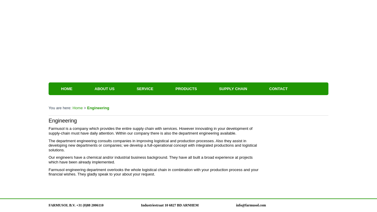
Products (186, 89)
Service (145, 89)
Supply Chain (233, 89)
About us (105, 89)
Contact (278, 89)
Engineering (98, 108)
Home (66, 89)
